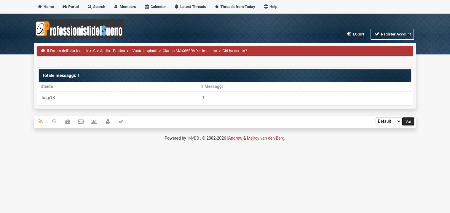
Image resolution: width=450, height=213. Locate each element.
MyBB (193, 138)
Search (96, 6)
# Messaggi (212, 86)
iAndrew (234, 138)
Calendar (155, 6)
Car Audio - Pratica (109, 51)
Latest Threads (190, 6)
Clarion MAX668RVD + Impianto (190, 51)
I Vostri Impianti (143, 51)
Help (270, 6)
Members (124, 6)
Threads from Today (234, 6)
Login (355, 33)
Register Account (392, 33)
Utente (47, 86)
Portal (70, 6)
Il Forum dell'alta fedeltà (67, 51)
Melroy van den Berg (265, 138)
